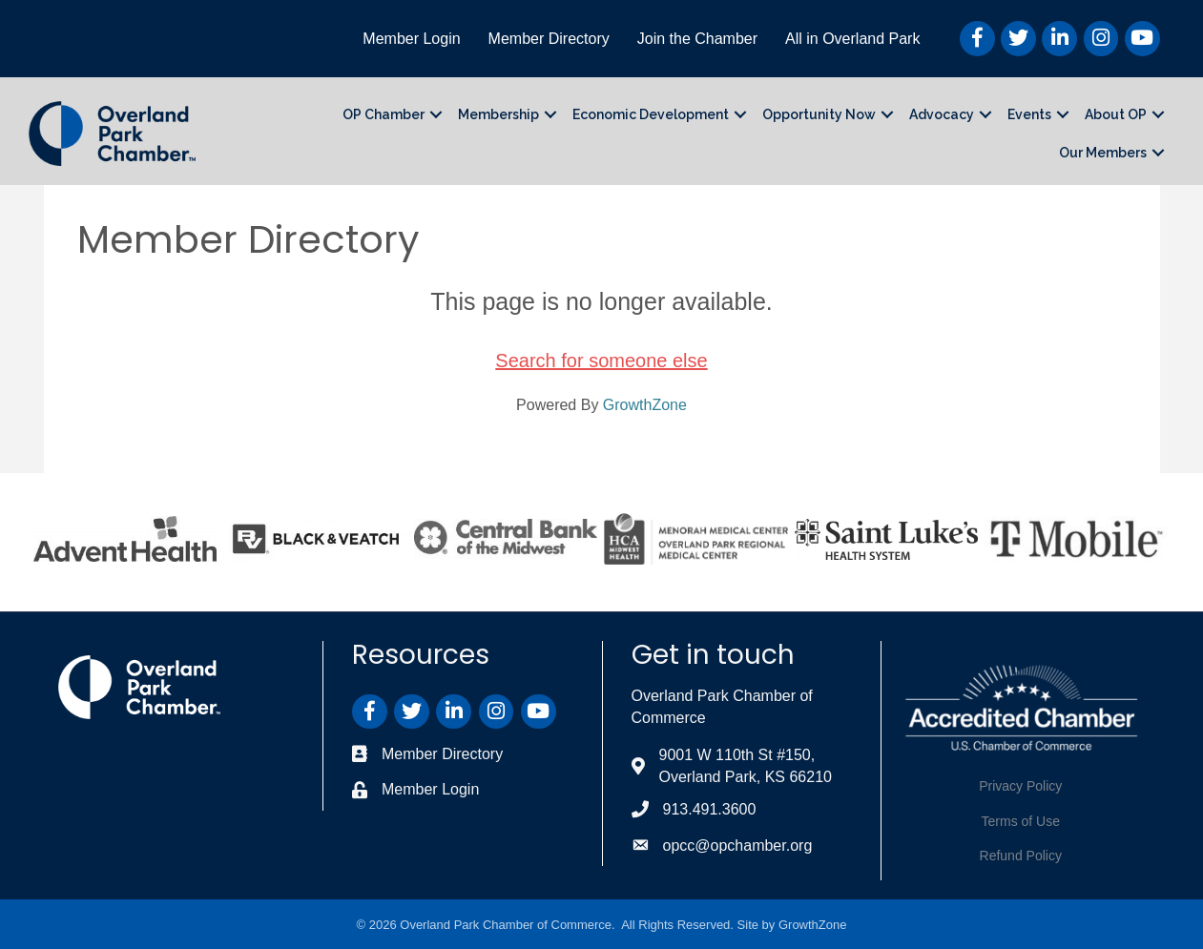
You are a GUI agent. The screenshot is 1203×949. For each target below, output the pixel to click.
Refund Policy (1021, 855)
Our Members (1103, 152)
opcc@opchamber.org (738, 845)
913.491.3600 (710, 809)
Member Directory (549, 39)
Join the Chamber (697, 39)
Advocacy (941, 114)
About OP (1116, 114)
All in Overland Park (852, 39)
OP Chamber (383, 114)
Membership (498, 114)
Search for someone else (601, 360)
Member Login (411, 39)
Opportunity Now (819, 114)
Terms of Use (1021, 821)
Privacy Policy (1020, 786)
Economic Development (650, 114)
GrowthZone (645, 405)
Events (1029, 114)
